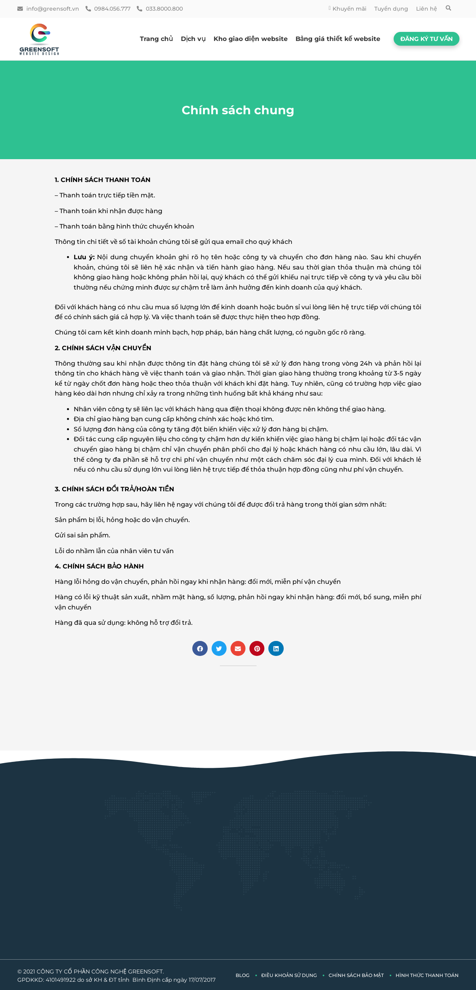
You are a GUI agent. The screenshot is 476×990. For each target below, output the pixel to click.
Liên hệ (426, 8)
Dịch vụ (193, 39)
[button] (448, 8)
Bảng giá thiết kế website (338, 39)
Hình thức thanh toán (427, 974)
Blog (242, 974)
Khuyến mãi (347, 8)
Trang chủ (156, 39)
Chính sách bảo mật (356, 974)
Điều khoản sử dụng (289, 974)
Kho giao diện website (251, 39)
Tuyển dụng (391, 8)
